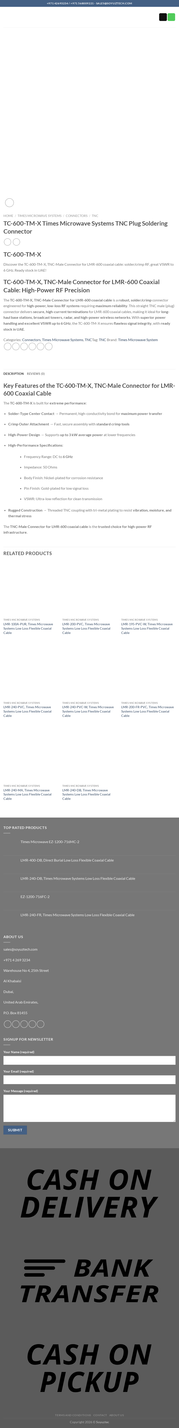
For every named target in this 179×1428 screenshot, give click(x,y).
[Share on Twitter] (24, 346)
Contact (100, 1415)
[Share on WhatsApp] (7, 346)
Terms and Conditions (73, 1415)
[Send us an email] (163, 17)
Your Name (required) (18, 1052)
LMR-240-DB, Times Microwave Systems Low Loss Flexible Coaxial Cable (86, 794)
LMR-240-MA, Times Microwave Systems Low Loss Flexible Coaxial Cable (27, 794)
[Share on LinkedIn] (49, 346)
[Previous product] (16, 241)
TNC (95, 216)
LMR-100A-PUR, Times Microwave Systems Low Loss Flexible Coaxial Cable (28, 628)
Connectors (76, 216)
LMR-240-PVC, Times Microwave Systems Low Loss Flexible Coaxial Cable (27, 711)
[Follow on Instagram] (16, 1024)
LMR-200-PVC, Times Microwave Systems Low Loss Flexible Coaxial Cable (86, 628)
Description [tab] (13, 374)
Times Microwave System (138, 339)
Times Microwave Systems (39, 216)
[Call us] (171, 17)
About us (116, 1415)
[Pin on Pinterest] (40, 346)
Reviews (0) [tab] (36, 374)
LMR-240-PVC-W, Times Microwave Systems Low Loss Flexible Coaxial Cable (88, 711)
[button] (6, 18)
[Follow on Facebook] (7, 1024)
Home (8, 216)
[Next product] (7, 241)
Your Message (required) (20, 1091)
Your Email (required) (18, 1071)
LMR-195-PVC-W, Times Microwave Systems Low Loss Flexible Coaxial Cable (147, 628)
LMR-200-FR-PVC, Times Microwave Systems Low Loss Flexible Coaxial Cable (147, 711)
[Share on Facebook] (16, 346)
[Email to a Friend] (32, 346)
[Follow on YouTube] (40, 1024)
